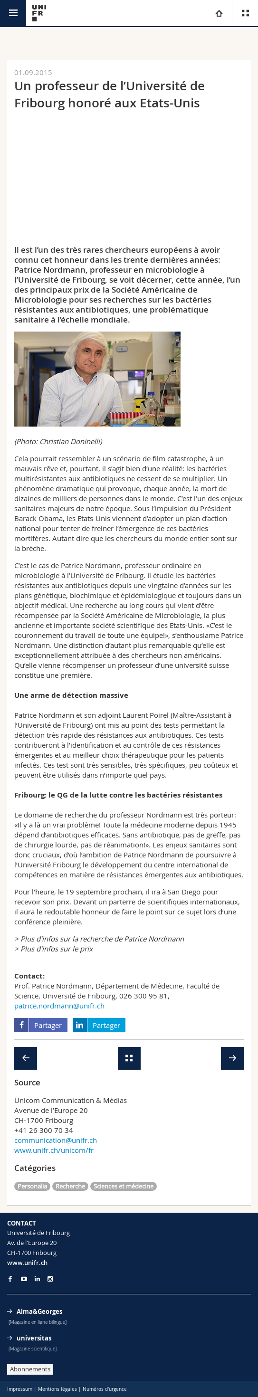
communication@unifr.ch (55, 1140)
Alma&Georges (39, 1311)
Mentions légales (57, 1389)
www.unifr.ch (27, 1262)
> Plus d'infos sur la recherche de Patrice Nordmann (99, 938)
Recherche (70, 1186)
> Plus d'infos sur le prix (53, 948)
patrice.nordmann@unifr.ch (59, 1005)
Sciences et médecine (123, 1186)
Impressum (19, 1389)
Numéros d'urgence (105, 1389)
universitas (34, 1338)
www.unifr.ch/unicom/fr (54, 1150)
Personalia (32, 1186)
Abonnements (30, 1369)
